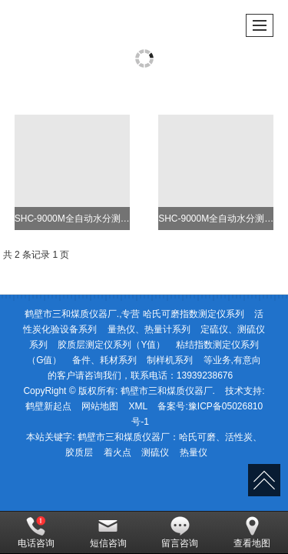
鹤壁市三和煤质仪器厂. (168, 390)
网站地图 (99, 406)
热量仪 (193, 452)
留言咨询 (179, 532)
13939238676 (205, 375)
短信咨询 (108, 532)
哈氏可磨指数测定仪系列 (193, 314)
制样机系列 (170, 360)
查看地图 (251, 532)
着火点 (117, 452)
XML (137, 406)
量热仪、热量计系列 (149, 329)
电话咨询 (36, 532)
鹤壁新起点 (48, 406)
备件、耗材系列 (104, 360)
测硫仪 (155, 452)
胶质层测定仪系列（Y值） (111, 344)
